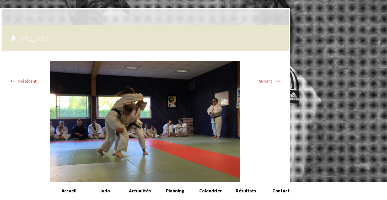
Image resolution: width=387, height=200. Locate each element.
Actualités (140, 191)
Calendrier (210, 191)
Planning (175, 191)
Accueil (69, 191)
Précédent (23, 81)
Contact (281, 191)
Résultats (246, 191)
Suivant (270, 81)
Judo (104, 191)
